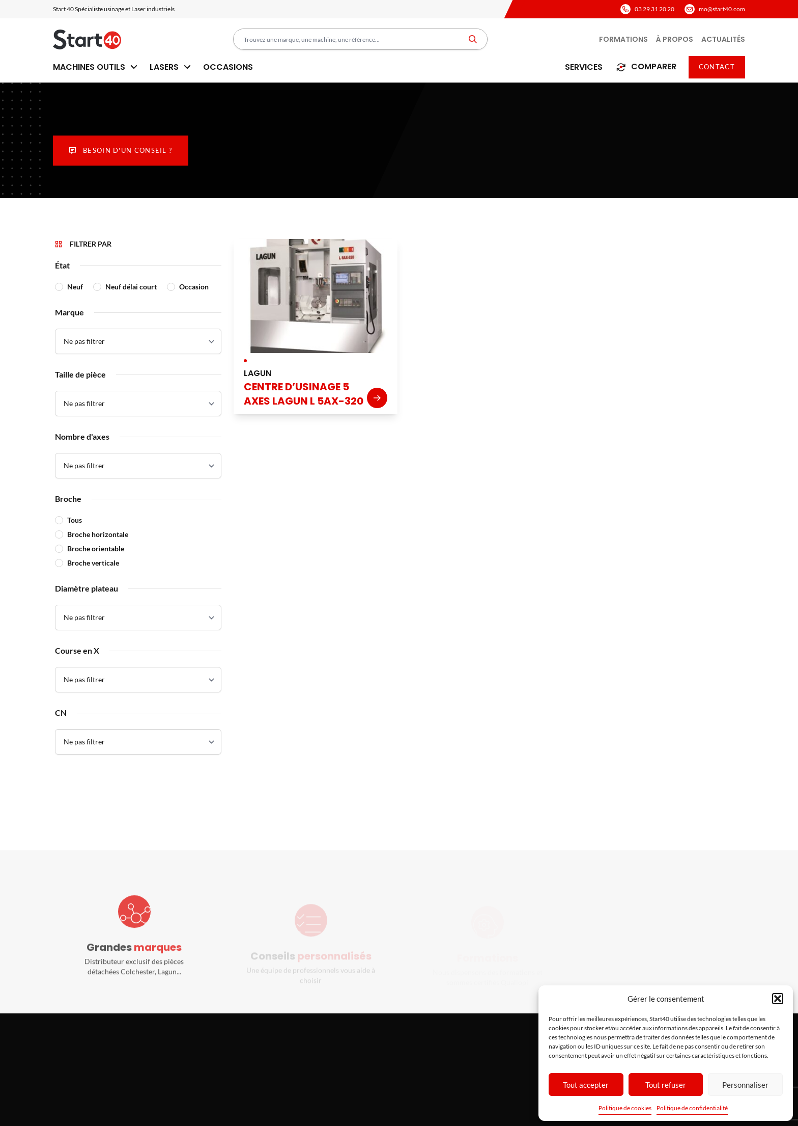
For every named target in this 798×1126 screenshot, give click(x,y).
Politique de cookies (624, 1108)
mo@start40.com (722, 9)
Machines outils (95, 67)
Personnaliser (745, 1084)
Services (584, 67)
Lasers (170, 67)
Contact (717, 67)
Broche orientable (95, 548)
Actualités (723, 39)
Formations (623, 39)
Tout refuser (665, 1084)
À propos (674, 39)
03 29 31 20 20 (654, 9)
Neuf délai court (131, 286)
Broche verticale (93, 562)
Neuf (75, 286)
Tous (74, 520)
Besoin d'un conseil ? (120, 150)
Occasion (194, 286)
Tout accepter (586, 1084)
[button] (778, 999)
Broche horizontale (97, 534)
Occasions (228, 67)
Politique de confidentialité (692, 1108)
